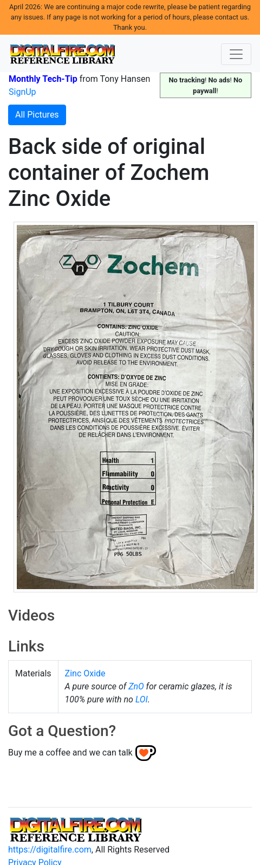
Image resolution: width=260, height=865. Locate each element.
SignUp (22, 92)
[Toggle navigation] (236, 54)
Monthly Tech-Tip (43, 79)
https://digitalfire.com (50, 849)
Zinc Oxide (85, 673)
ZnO (136, 686)
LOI (141, 699)
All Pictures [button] (37, 114)
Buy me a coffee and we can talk (70, 752)
